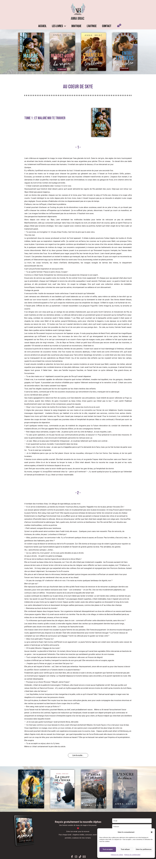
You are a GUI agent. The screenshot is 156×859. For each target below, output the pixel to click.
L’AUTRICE (93, 26)
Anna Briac (77, 18)
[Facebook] (72, 856)
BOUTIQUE (76, 26)
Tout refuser (125, 849)
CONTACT (108, 26)
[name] (132, 826)
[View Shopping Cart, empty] (121, 26)
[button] (152, 832)
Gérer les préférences (144, 849)
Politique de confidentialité (132, 854)
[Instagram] (76, 856)
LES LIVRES (58, 26)
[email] (132, 820)
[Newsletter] (84, 856)
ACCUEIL (40, 26)
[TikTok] (80, 856)
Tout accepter (108, 849)
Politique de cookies (117, 854)
